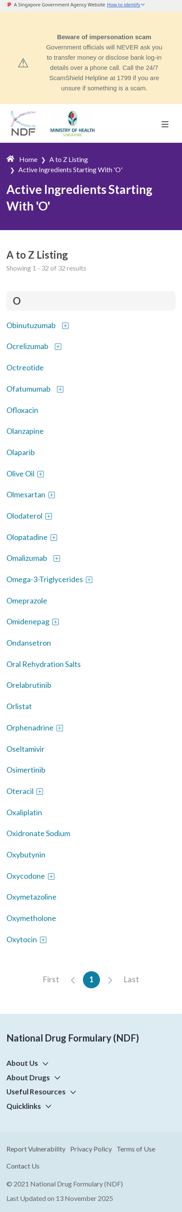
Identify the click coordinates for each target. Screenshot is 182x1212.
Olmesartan (26, 494)
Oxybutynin (26, 854)
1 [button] (91, 979)
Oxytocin (21, 939)
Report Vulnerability (35, 1149)
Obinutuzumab (31, 325)
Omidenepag (27, 621)
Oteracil (20, 791)
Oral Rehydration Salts (43, 664)
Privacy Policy (91, 1149)
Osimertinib (26, 769)
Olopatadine (27, 537)
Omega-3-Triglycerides (44, 579)
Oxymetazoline (31, 896)
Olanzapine (25, 431)
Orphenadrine (30, 727)
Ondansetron (28, 642)
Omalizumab (26, 558)
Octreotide (25, 367)
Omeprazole (26, 600)
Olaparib (20, 452)
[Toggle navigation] (165, 123)
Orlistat (19, 706)
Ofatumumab (28, 388)
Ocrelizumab (27, 346)
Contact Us (23, 1166)
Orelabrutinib (28, 685)
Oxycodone (25, 875)
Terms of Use (136, 1149)
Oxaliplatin (24, 812)
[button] (43, 1063)
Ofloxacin (22, 410)
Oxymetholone (31, 918)
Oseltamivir (25, 748)
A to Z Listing (68, 159)
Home (28, 159)
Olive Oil (20, 473)
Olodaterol (24, 515)
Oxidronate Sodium (38, 833)
